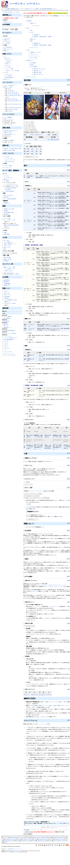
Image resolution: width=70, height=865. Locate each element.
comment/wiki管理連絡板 (9, 330)
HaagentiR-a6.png (24, 840)
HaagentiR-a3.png (41, 840)
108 (14, 109)
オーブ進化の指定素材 (9, 191)
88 (10, 107)
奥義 (31, 41)
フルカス (6, 344)
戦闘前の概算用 (15, 225)
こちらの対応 (59, 823)
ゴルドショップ (8, 74)
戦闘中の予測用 (7, 225)
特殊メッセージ (7, 247)
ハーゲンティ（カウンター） (36, 491)
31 (10, 94)
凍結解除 (12, 8)
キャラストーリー (8, 167)
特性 (31, 30)
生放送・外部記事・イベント (10, 244)
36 (16, 94)
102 (9, 109)
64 (10, 100)
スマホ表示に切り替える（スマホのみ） (11, 12)
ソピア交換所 (8, 75)
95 (16, 107)
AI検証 (5, 232)
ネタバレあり (29, 484)
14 (8, 90)
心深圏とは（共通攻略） (9, 140)
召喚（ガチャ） (7, 79)
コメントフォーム (31, 76)
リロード (31, 8)
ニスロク (6, 343)
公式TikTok (6, 298)
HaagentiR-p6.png (42, 839)
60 (14, 99)
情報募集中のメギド (33, 519)
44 (18, 95)
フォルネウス (7, 348)
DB (6, 189)
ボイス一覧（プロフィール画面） (34, 493)
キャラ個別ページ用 (9, 268)
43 (16, 95)
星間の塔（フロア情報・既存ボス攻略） (13, 148)
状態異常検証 (7, 234)
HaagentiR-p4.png (58, 839)
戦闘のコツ (6, 50)
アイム (38, 585)
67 (14, 100)
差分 (17, 8)
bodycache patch (7, 851)
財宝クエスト (8, 58)
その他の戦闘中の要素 (9, 212)
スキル (32, 32)
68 (16, 100)
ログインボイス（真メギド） (10, 355)
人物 (28, 50)
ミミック (44, 618)
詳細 (17, 18)
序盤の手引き (7, 39)
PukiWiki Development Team (16, 850)
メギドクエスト (8, 60)
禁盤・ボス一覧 (8, 142)
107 (12, 109)
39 (12, 95)
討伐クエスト (14, 130)
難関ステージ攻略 (8, 87)
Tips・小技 (6, 240)
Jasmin (16, 851)
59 (12, 99)
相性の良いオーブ (38, 70)
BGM (5, 249)
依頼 (12, 68)
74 (8, 104)
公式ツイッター (7, 294)
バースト (16, 184)
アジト (5, 57)
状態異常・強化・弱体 (9, 209)
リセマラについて (8, 41)
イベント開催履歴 (8, 117)
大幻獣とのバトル (8, 132)
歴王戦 (8, 62)
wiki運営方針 (6, 285)
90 (12, 107)
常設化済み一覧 (8, 120)
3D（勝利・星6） (30, 126)
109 (9, 111)
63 (8, 100)
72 (20, 100)
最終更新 (49, 8)
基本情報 (29, 21)
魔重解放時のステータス (32, 156)
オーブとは (6, 175)
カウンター (11, 184)
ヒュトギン (6, 341)
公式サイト (6, 291)
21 (10, 92)
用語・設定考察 (7, 257)
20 (8, 92)
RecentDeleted (7, 318)
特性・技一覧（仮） (9, 161)
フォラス (25, 571)
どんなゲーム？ (7, 38)
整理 (12, 187)
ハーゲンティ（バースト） (25, 3)
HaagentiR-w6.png (9, 839)
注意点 (32, 64)
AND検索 (6, 29)
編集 (8, 8)
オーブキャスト (8, 177)
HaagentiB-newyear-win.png (16, 837)
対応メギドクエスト (38, 74)
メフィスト (61, 586)
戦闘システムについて (9, 49)
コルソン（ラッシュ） (9, 353)
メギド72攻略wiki (7, 316)
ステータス (36, 25)
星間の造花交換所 (9, 77)
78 (14, 104)
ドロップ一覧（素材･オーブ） (10, 85)
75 (10, 104)
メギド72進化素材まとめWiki (10, 300)
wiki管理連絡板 (7, 283)
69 (18, 100)
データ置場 (15, 274)
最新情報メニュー (8, 327)
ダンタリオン (44, 585)
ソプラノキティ (47, 610)
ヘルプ (54, 8)
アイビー (50, 618)
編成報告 (11, 274)
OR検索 (12, 29)
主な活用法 (33, 62)
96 (18, 107)
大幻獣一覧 (7, 136)
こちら (43, 515)
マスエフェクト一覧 (9, 159)
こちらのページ (44, 716)
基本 (9, 187)
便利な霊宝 (6, 197)
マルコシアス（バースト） (55, 585)
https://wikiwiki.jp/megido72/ (60, 13)
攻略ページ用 (8, 270)
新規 (37, 8)
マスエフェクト (34, 47)
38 (10, 95)
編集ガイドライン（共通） (10, 267)
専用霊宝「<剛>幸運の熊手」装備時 (42, 36)
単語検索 (44, 8)
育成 (15, 187)
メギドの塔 (7, 67)
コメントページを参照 (44, 724)
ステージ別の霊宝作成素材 (10, 198)
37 (8, 95)
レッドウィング (37, 606)
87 (8, 107)
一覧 (40, 8)
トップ (3, 8)
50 (8, 99)
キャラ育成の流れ (8, 47)
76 (12, 104)
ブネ (5, 350)
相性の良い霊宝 (37, 72)
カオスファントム (54, 606)
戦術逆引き (6, 214)
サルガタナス (44, 595)
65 (12, 100)
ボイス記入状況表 (30, 507)
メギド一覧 (6, 156)
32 (12, 94)
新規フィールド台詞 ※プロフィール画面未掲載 (37, 498)
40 (14, 95)
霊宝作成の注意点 (30, 626)
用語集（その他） (8, 259)
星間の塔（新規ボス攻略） (10, 150)
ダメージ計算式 (7, 218)
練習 (8, 274)
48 (5, 97)
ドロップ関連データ (8, 242)
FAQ (6, 187)
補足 (30, 504)
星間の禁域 (6, 130)
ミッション (7, 68)
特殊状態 (6, 210)
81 (16, 104)
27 (8, 94)
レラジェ (6, 346)
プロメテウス (34, 591)
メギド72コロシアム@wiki (10, 303)
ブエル (55, 586)
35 (14, 94)
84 (20, 104)
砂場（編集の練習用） (9, 339)
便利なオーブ (7, 179)
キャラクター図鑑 (8, 165)
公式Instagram (7, 296)
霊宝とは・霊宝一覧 (8, 195)
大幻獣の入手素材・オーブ (10, 134)
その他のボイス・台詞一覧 (32, 496)
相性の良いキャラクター (40, 68)
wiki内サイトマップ (8, 22)
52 (10, 99)
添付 (27, 8)
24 (14, 92)
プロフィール (33, 54)
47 (20, 95)
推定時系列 (6, 261)
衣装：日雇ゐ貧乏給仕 (31, 130)
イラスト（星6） (30, 124)
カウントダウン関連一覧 (11, 253)
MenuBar (6, 324)
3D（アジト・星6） (31, 128)
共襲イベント (8, 63)
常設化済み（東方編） (10, 122)
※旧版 (9, 189)
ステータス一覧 (8, 158)
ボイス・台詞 (33, 58)
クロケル (50, 586)
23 (12, 92)
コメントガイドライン (9, 272)
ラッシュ (7, 184)
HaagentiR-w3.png (25, 839)
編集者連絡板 (7, 280)
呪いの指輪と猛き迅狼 (53, 139)
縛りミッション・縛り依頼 (13, 70)
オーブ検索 (6, 181)
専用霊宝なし (37, 34)
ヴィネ (45, 586)
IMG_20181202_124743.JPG (60, 840)
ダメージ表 (6, 228)
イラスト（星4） (30, 122)
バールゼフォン (52, 595)
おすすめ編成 (33, 66)
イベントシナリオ (8, 124)
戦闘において (30, 60)
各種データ (33, 23)
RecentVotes (6, 321)
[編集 (10, 15)
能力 (28, 28)
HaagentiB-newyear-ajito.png (38, 837)
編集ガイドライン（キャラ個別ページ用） (56, 701)
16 (10, 90)
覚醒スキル (33, 39)
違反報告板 (6, 281)
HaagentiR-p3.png (8, 840)
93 (14, 107)
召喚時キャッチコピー (35, 52)
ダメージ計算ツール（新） (10, 220)
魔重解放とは (7, 202)
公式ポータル (7, 293)
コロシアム (7, 65)
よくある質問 (7, 43)
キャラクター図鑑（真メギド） (11, 338)
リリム (37, 552)
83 (18, 104)
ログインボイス (7, 245)
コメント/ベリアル (8, 351)
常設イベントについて (9, 119)
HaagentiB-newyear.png (58, 837)
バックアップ (22, 8)
